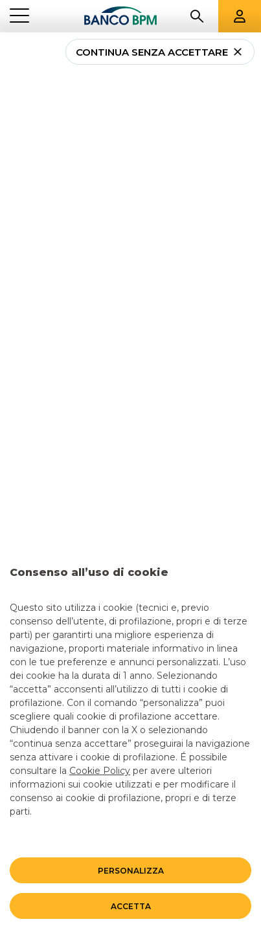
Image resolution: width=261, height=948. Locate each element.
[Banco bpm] (121, 16)
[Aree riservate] (239, 16)
